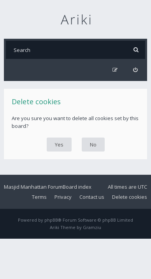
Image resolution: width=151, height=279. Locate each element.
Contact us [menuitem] (91, 196)
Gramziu (92, 227)
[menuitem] (135, 70)
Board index (77, 186)
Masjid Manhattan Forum (33, 186)
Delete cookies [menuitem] (129, 196)
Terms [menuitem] (39, 196)
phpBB (51, 220)
